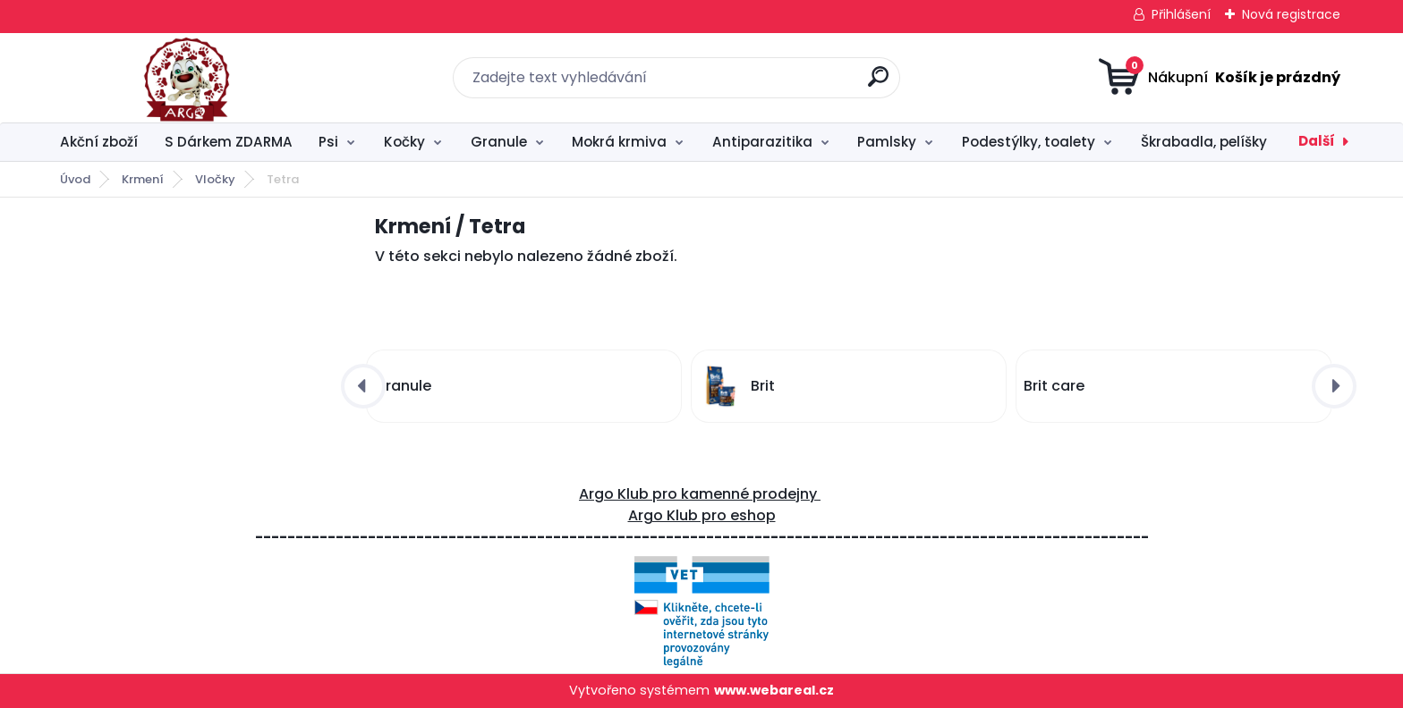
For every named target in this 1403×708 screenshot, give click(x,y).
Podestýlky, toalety (1028, 141)
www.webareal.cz (774, 690)
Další (1316, 140)
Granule (499, 141)
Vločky (215, 179)
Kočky (404, 141)
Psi (328, 141)
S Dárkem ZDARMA (229, 141)
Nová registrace (1291, 14)
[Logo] (158, 77)
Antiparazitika (762, 141)
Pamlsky (886, 141)
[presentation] (363, 386)
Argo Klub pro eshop (702, 515)
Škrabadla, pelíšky (1204, 141)
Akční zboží (99, 141)
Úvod (75, 179)
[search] (878, 83)
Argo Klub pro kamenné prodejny (700, 494)
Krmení (143, 179)
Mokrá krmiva (619, 141)
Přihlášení (1181, 14)
